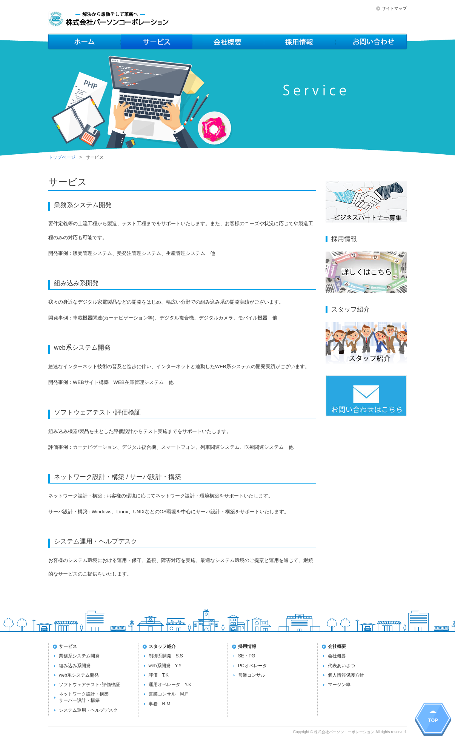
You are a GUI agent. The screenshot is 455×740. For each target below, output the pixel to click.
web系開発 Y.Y (165, 665)
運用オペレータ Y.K (170, 684)
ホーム (84, 41)
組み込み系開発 (75, 665)
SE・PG (246, 656)
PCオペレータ (252, 665)
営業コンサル (251, 675)
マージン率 (339, 684)
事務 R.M (160, 703)
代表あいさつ (341, 665)
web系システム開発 (79, 675)
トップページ (61, 157)
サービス (156, 41)
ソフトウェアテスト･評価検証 (89, 684)
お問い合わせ (371, 41)
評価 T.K (159, 675)
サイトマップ (394, 8)
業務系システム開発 (79, 656)
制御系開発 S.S (166, 656)
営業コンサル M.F (168, 694)
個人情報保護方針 (346, 675)
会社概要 (300, 41)
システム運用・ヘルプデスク (88, 710)
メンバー (228, 41)
